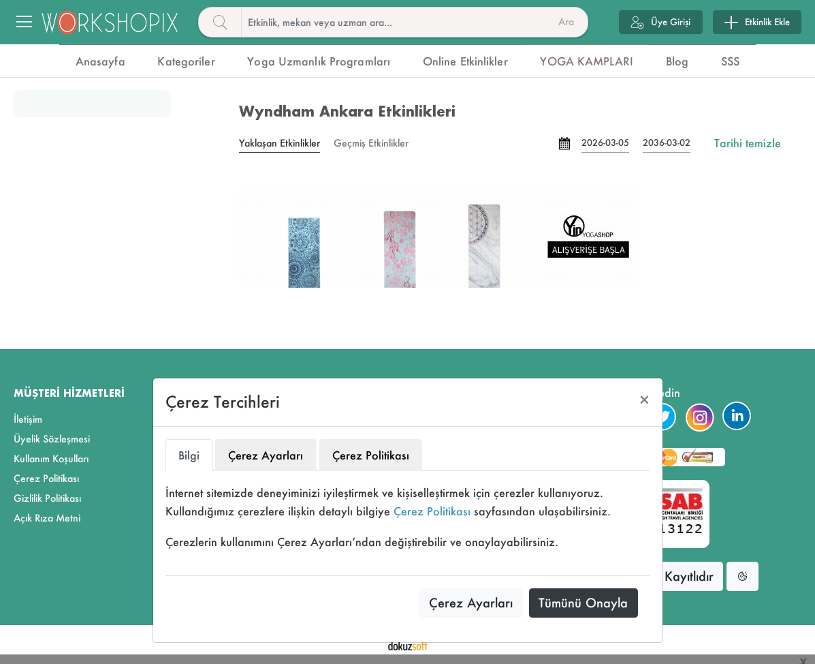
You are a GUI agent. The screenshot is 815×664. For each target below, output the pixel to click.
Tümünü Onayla (583, 602)
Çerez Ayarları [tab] (265, 455)
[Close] (644, 399)
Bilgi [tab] (188, 455)
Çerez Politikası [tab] (370, 455)
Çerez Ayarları (471, 602)
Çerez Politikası (432, 511)
